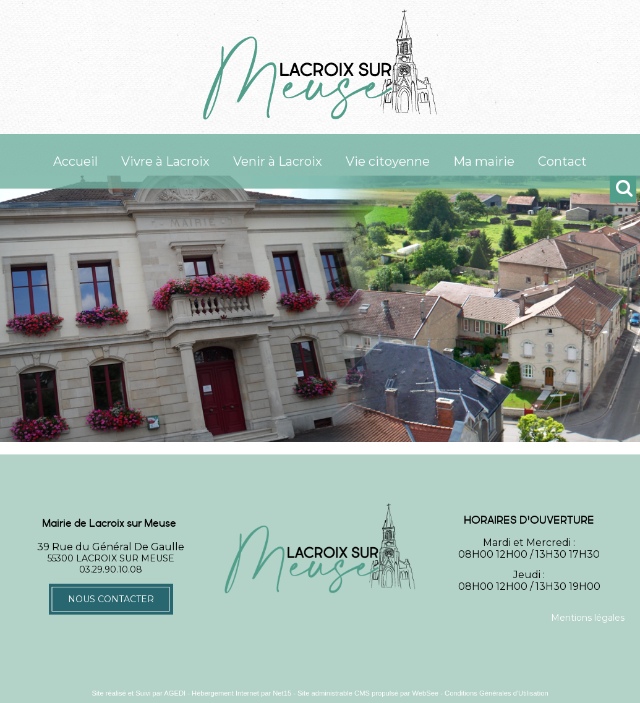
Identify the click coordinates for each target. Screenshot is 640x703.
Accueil (75, 161)
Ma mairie (483, 161)
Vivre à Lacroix (165, 161)
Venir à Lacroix (277, 161)
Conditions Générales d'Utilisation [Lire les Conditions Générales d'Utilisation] (496, 693)
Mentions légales (588, 617)
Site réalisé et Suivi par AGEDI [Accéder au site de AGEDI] (139, 693)
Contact (562, 161)
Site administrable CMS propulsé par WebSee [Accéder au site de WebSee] (367, 693)
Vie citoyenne (388, 161)
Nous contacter (111, 599)
